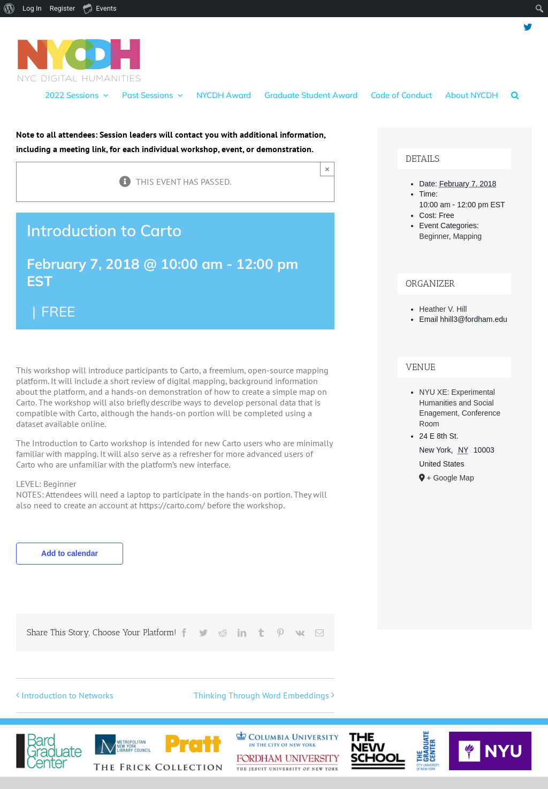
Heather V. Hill (443, 309)
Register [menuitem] (62, 8)
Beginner (433, 236)
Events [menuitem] (99, 8)
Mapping (467, 236)
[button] (515, 95)
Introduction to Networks (67, 695)
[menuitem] (9, 8)
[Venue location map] (454, 548)
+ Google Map (450, 478)
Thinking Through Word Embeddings (261, 695)
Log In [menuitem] (32, 8)
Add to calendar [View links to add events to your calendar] (69, 553)
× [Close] (327, 169)
